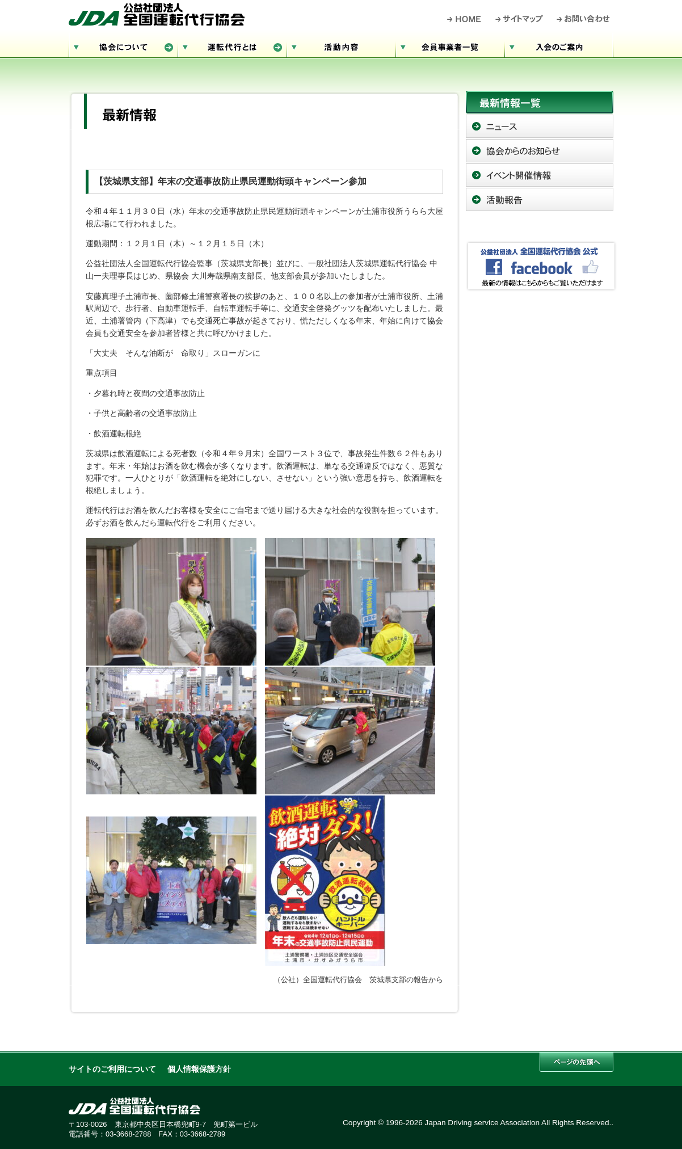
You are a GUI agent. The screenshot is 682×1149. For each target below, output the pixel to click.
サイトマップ (519, 19)
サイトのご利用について (112, 1069)
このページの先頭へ (576, 1062)
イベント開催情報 (539, 175)
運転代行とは (232, 45)
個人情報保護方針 (199, 1069)
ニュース (539, 126)
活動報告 (539, 199)
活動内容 (341, 45)
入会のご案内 (558, 45)
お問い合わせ (583, 19)
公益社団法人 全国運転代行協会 (157, 14)
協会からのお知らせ (539, 150)
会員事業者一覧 (449, 45)
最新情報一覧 (539, 102)
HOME (464, 19)
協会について (123, 45)
